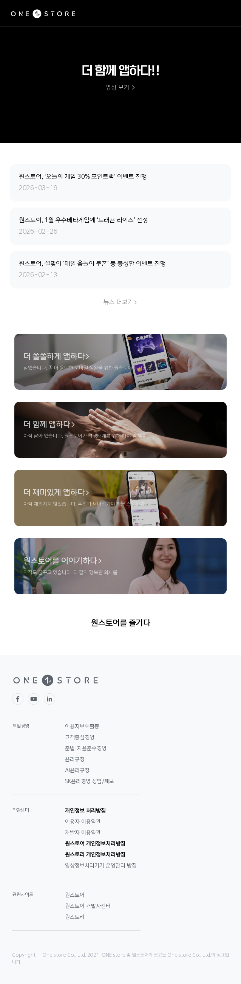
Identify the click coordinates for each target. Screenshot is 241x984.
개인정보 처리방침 (85, 811)
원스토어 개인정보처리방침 (95, 844)
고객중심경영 (79, 738)
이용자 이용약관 (83, 822)
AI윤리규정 (77, 770)
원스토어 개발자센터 (88, 906)
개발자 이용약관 (83, 833)
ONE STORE (43, 14)
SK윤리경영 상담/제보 (89, 781)
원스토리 (75, 917)
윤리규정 (75, 759)
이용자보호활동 (82, 727)
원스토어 (75, 895)
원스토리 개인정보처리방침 (95, 855)
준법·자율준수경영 (86, 748)
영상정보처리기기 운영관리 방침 (101, 866)
